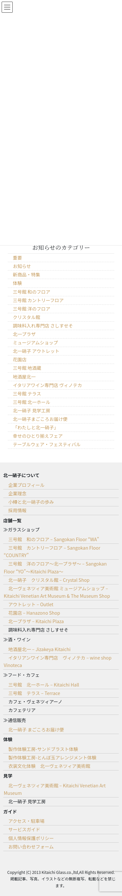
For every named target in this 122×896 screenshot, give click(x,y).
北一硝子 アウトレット (36, 351)
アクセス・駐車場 (26, 821)
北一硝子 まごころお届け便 (36, 729)
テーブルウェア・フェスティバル (46, 444)
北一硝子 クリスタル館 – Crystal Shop (48, 580)
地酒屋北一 (24, 376)
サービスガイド (24, 829)
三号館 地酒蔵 (27, 368)
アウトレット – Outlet (30, 604)
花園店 (19, 359)
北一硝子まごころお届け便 (40, 419)
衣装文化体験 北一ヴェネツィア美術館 (49, 766)
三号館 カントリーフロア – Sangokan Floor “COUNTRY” (52, 551)
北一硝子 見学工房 (31, 410)
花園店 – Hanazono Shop (34, 612)
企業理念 (17, 493)
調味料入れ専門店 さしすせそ (43, 325)
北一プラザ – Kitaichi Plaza (36, 621)
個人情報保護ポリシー (31, 838)
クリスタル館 (26, 317)
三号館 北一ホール (31, 402)
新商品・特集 (26, 274)
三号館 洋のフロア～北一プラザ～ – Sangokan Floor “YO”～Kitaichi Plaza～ (55, 567)
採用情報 (17, 510)
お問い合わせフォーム (31, 846)
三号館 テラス (27, 393)
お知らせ (22, 266)
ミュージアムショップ (35, 342)
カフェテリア (21, 710)
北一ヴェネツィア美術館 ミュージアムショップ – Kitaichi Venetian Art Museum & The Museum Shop (57, 592)
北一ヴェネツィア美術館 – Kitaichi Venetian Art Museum (54, 789)
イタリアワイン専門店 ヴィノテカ (47, 385)
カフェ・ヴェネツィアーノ (35, 701)
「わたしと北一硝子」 (35, 427)
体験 (17, 283)
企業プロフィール (26, 485)
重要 (17, 257)
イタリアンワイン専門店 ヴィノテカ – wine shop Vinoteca (57, 661)
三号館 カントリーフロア (38, 300)
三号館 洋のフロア (31, 308)
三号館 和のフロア (31, 291)
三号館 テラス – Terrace (34, 693)
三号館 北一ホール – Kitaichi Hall (43, 684)
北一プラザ (24, 334)
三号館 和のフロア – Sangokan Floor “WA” (53, 539)
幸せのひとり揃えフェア (37, 436)
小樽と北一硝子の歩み (31, 502)
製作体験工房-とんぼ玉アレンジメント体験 (52, 757)
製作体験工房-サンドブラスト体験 (43, 749)
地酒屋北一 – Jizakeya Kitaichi (39, 649)
